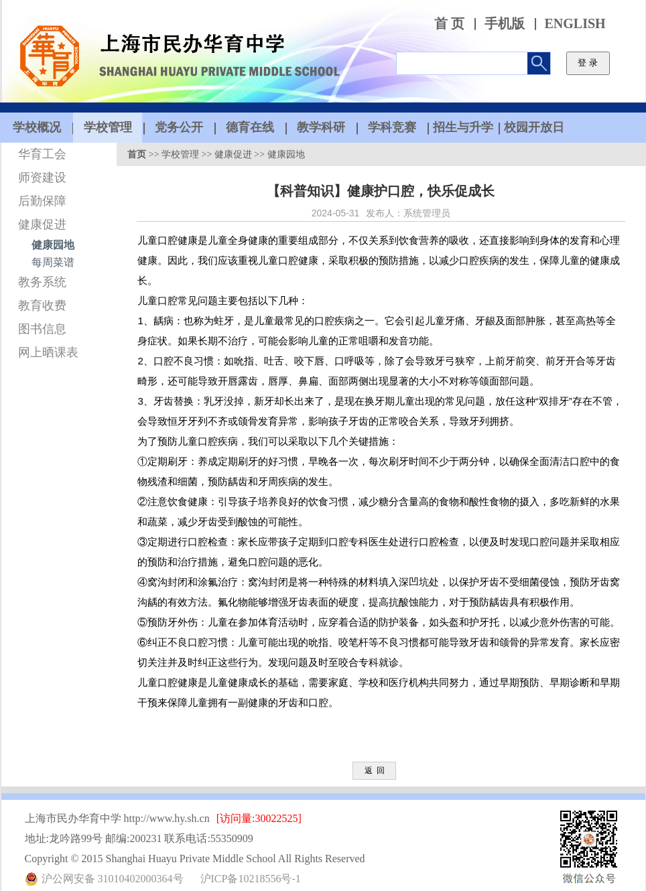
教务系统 (42, 282)
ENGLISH (575, 24)
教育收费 (42, 305)
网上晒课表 (48, 352)
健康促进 (42, 224)
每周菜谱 (52, 262)
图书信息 (42, 329)
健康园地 (52, 245)
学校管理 (180, 154)
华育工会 (42, 154)
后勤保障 (42, 201)
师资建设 (42, 177)
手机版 (504, 24)
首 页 (449, 24)
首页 (136, 154)
